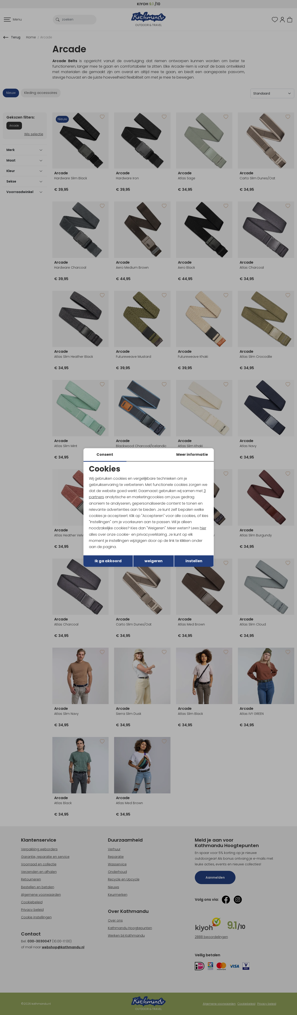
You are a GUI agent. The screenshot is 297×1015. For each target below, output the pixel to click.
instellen (193, 561)
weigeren (153, 561)
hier (203, 528)
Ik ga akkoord (108, 561)
